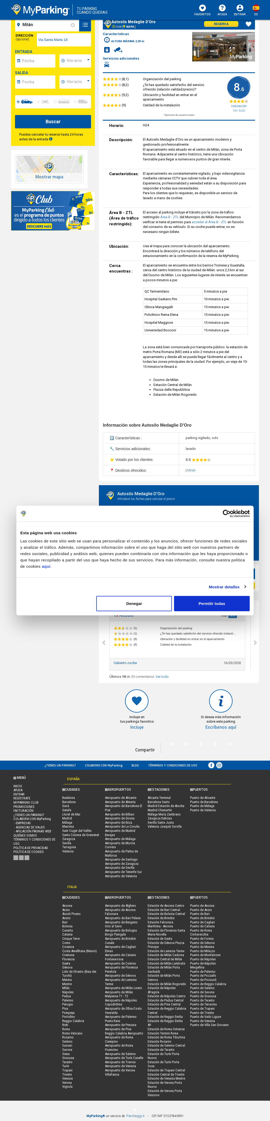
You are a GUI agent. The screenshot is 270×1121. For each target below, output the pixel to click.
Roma (66, 1029)
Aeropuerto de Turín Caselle (124, 1058)
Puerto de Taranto (202, 1000)
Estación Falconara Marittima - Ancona (160, 924)
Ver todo (162, 677)
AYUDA (222, 10)
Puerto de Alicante (202, 798)
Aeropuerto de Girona (119, 818)
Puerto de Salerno (202, 988)
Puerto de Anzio (201, 910)
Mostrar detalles (224, 586)
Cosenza (68, 947)
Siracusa (68, 1058)
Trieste (67, 1074)
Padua (66, 996)
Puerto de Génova (202, 943)
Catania (67, 934)
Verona (67, 1083)
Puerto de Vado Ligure (205, 1017)
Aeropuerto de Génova (120, 975)
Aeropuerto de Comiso (120, 963)
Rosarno (68, 1037)
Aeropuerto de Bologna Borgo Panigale (121, 932)
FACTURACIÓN (23, 811)
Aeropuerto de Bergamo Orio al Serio (121, 924)
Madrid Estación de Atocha (166, 806)
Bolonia (67, 926)
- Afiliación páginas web (32, 831)
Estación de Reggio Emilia (165, 1017)
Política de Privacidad (30, 848)
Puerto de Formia (202, 939)
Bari (65, 922)
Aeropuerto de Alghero (120, 906)
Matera (67, 980)
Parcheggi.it (135, 1116)
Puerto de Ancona (202, 906)
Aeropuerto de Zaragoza (121, 864)
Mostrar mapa (49, 177)
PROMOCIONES (24, 807)
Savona (67, 1050)
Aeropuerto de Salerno (120, 1054)
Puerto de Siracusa (203, 996)
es (256, 14)
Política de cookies (28, 852)
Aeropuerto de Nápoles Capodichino (121, 1002)
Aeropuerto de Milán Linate (123, 988)
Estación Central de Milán (165, 959)
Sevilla (66, 843)
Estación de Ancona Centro (166, 906)
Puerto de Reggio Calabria (208, 984)
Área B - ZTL (170, 217)
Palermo (67, 1000)
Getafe (66, 810)
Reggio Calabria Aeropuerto (124, 1033)
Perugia (67, 1004)
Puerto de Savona (202, 992)
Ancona (67, 906)
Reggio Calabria (73, 1021)
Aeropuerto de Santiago (121, 859)
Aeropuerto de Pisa (118, 1029)
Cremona (68, 955)
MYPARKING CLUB (25, 802)
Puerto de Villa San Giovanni (209, 1025)
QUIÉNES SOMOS (25, 835)
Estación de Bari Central (164, 910)
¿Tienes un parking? (60, 765)
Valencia (68, 851)
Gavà (65, 806)
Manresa (68, 826)
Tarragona (69, 847)
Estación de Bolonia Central (166, 914)
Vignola (67, 1087)
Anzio (66, 910)
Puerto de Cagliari (202, 922)
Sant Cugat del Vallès (76, 831)
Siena (66, 1054)
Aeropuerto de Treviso (120, 1062)
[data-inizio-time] (78, 61)
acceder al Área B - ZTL (210, 222)
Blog (135, 765)
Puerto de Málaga (202, 806)
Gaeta (66, 963)
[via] (64, 39)
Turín (65, 1066)
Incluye (137, 727)
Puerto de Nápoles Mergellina (203, 965)
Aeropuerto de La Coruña (122, 826)
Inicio (17, 786)
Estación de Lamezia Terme (166, 951)
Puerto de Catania (202, 926)
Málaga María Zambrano (164, 814)
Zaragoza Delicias (160, 818)
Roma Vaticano (72, 1033)
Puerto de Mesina (202, 947)
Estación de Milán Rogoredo (167, 984)
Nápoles (68, 992)
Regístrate (21, 798)
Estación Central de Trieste (166, 1074)
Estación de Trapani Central (166, 1070)
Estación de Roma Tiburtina (166, 1037)
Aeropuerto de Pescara (120, 1025)
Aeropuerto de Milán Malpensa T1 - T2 (119, 994)
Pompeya (68, 1013)
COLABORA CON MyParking (104, 765)
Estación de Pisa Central (164, 1004)
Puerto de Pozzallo (203, 975)
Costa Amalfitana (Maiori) (79, 951)
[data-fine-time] (78, 82)
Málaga (67, 822)
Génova (67, 967)
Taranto (67, 1062)
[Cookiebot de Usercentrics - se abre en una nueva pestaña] (227, 513)
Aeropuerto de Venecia (120, 1066)
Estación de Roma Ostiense (166, 1029)
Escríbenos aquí (220, 727)
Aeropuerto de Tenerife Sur (123, 872)
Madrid (67, 818)
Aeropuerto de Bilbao (119, 814)
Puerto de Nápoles (203, 959)
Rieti (65, 1025)
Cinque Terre (71, 939)
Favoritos (202, 10)
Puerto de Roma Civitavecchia (201, 932)
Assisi (66, 918)
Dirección (24, 37)
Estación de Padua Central (166, 1000)
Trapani (67, 1070)
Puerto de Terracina (203, 1004)
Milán (191, 470)
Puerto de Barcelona (204, 802)
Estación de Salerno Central (166, 1045)
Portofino (68, 1017)
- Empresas (22, 823)
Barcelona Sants (159, 802)
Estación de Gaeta (160, 939)
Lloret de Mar (71, 814)
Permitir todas (212, 603)
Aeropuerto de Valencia (121, 876)
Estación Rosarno (159, 1041)
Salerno (67, 1041)
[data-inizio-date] (38, 61)
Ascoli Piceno (71, 914)
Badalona (68, 798)
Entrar (240, 14)
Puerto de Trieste (202, 1013)
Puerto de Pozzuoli (203, 980)
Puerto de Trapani (202, 1008)
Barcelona (69, 802)
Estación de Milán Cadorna (166, 955)
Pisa (65, 1008)
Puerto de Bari (200, 914)
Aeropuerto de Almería (120, 802)
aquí (46, 566)
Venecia (67, 1078)
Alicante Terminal (159, 798)
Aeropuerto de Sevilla (119, 868)
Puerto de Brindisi (202, 918)
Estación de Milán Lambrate (166, 963)
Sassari (67, 1045)
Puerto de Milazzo (202, 951)
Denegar (134, 603)
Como (66, 943)
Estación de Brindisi (161, 918)
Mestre (67, 984)
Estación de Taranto (161, 1050)
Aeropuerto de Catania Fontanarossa (120, 957)
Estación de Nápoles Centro (167, 996)
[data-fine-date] (38, 82)
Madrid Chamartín (160, 810)
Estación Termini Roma (163, 1033)
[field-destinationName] (47, 24)
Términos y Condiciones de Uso (172, 765)
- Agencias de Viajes (29, 827)
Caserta (67, 930)
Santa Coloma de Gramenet (80, 835)
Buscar (53, 121)
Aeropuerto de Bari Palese (123, 918)
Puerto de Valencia (203, 810)
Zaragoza (68, 839)
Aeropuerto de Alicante (120, 798)
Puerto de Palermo (202, 972)
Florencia (68, 959)
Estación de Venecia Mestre (166, 1078)
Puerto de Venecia (202, 1021)
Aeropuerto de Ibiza (118, 822)
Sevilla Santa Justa (161, 822)
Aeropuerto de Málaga (120, 839)
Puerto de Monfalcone (205, 955)
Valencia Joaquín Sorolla (165, 826)
